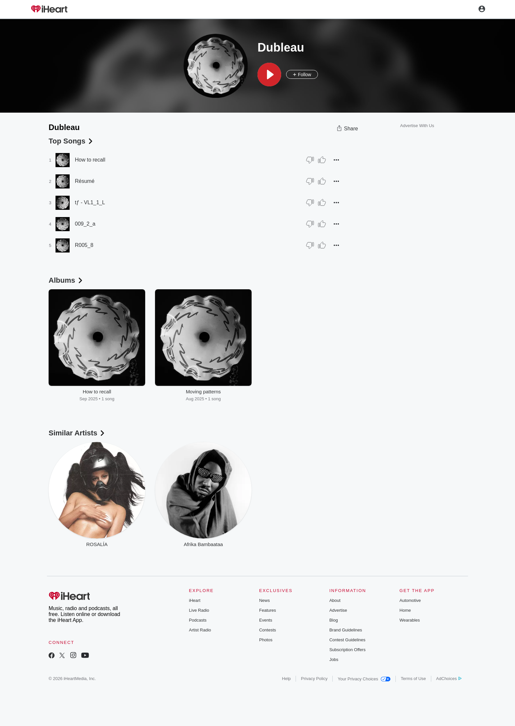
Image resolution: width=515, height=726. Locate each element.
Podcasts (197, 620)
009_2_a (85, 224)
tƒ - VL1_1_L (90, 202)
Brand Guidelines (345, 629)
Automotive (410, 600)
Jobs (333, 659)
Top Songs (71, 141)
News (264, 600)
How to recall (90, 160)
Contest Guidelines (347, 639)
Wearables (409, 620)
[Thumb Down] (310, 160)
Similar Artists (77, 433)
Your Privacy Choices (364, 678)
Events (265, 620)
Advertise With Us (417, 125)
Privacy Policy (314, 678)
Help (286, 678)
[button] (269, 74)
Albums (66, 280)
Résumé (85, 181)
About (335, 600)
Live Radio (199, 610)
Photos (265, 639)
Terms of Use (413, 678)
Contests (267, 629)
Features (267, 610)
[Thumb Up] (322, 160)
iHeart (194, 600)
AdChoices (448, 678)
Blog (333, 620)
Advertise (338, 610)
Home (405, 610)
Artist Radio (200, 629)
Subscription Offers (347, 649)
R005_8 (84, 245)
